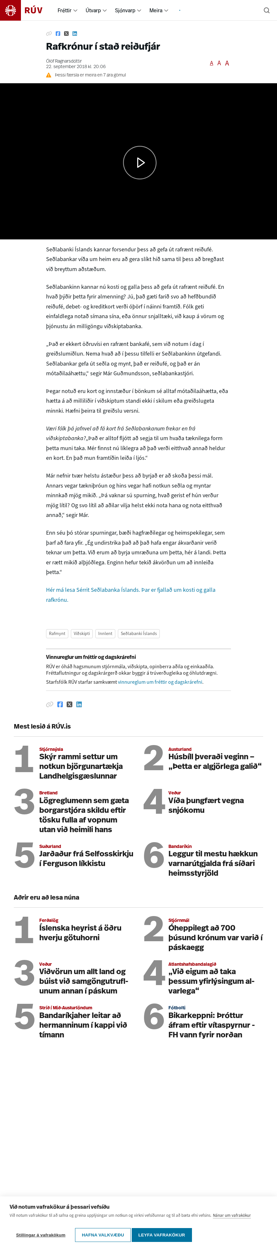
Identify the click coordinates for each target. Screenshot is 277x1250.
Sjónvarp (125, 10)
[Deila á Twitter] (66, 33)
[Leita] (267, 10)
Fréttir (65, 10)
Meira (155, 10)
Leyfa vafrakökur (164, 1235)
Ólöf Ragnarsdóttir (64, 61)
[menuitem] (75, 10)
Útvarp (93, 10)
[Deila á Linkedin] (74, 33)
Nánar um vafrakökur (232, 1218)
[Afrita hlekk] (49, 33)
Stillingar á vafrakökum (40, 1235)
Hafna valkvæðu (103, 1235)
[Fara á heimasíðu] (27, 10)
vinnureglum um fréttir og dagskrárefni (160, 682)
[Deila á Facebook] (58, 33)
